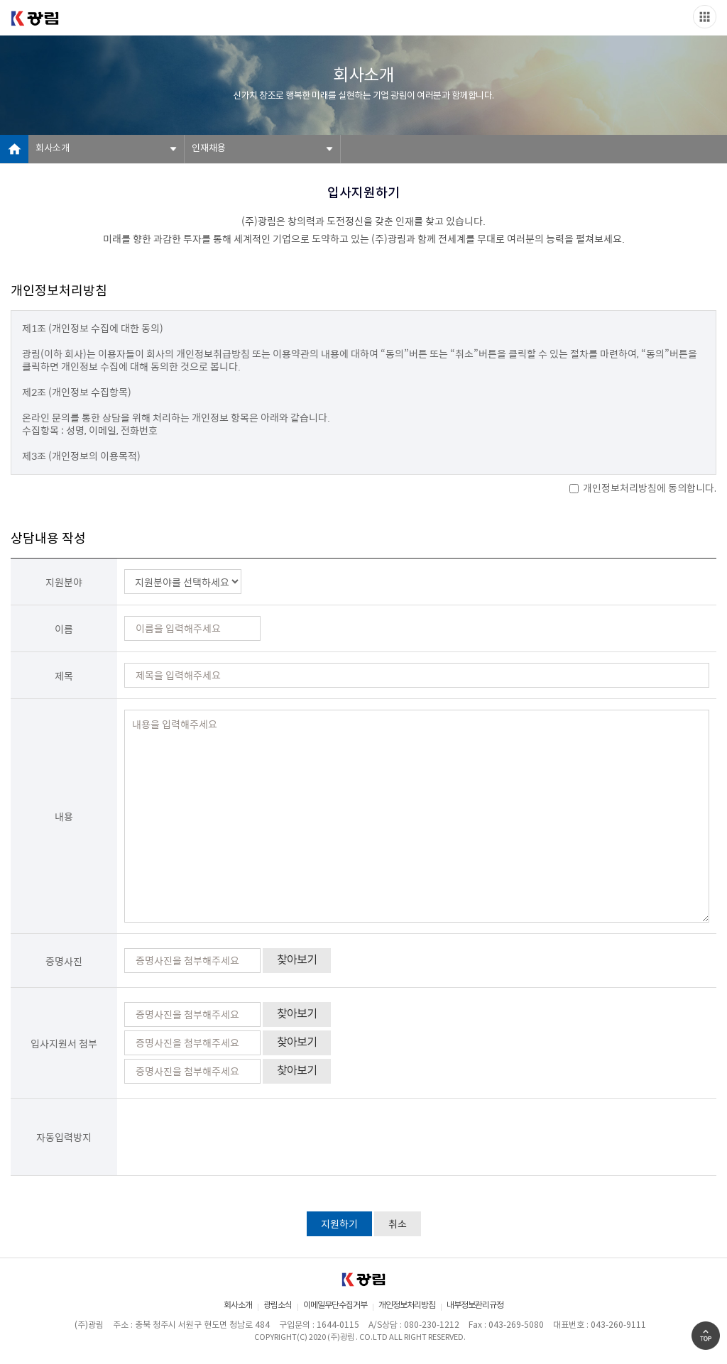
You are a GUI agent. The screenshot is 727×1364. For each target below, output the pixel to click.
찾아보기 (297, 960)
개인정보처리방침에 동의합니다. (642, 489)
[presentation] (232, 1137)
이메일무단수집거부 (335, 1305)
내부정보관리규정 (475, 1305)
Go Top (706, 1335)
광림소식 (277, 1305)
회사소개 (52, 148)
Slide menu (704, 16)
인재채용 (209, 148)
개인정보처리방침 (406, 1305)
